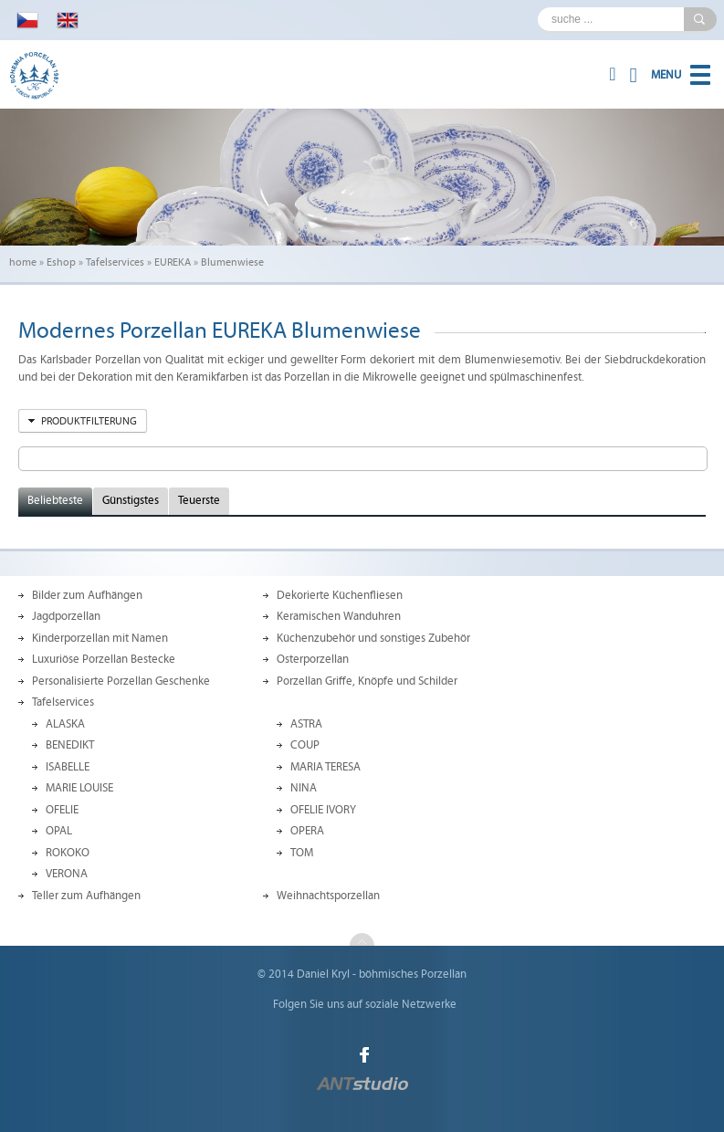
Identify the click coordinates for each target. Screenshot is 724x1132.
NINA (303, 788)
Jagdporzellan (66, 616)
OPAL (59, 830)
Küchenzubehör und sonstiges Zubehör (373, 638)
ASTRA (306, 724)
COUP (305, 745)
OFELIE (62, 809)
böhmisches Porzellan (413, 974)
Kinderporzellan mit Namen (100, 638)
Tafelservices (115, 262)
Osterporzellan (313, 659)
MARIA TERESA (325, 767)
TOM (301, 852)
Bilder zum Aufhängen (87, 595)
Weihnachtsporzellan (328, 895)
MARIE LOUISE (79, 788)
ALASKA (65, 724)
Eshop (61, 262)
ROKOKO (67, 852)
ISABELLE (67, 767)
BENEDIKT (70, 745)
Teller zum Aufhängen (86, 895)
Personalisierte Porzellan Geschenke (121, 681)
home (23, 262)
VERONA (67, 873)
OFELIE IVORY (323, 809)
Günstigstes (130, 500)
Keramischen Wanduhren (339, 616)
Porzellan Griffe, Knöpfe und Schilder (367, 681)
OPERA (307, 830)
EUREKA (172, 262)
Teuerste (199, 500)
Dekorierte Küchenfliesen (340, 595)
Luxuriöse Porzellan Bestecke (103, 659)
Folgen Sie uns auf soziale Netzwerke (364, 1004)
